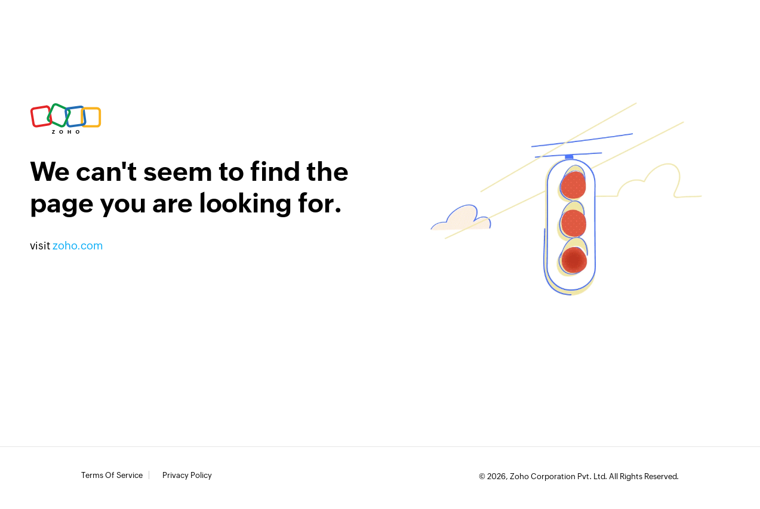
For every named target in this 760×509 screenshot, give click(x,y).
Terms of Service (112, 475)
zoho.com (78, 245)
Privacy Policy (187, 475)
